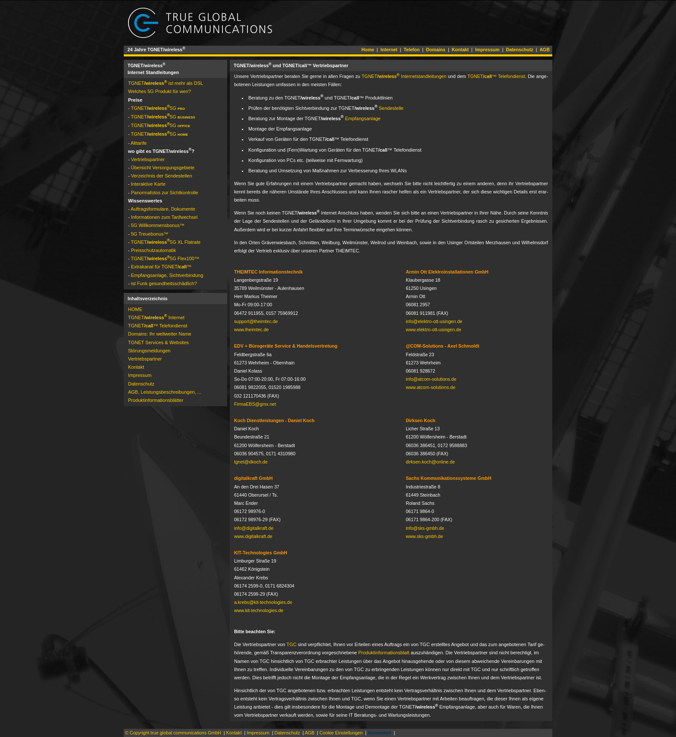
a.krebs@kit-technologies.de (263, 602)
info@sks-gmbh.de (425, 528)
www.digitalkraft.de (253, 536)
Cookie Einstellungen (341, 732)
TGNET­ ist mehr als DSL (165, 83)
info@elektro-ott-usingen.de (434, 321)
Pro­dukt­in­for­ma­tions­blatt (384, 652)
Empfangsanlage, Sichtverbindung (167, 275)
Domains (435, 49)
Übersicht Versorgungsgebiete (162, 167)
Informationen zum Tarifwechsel (164, 217)
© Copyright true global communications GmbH (173, 732)
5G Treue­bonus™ (150, 233)
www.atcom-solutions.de (430, 387)
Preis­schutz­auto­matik (153, 250)
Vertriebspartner (148, 159)
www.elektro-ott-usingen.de (433, 329)
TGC (291, 644)
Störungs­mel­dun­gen (149, 350)
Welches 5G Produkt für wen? (159, 91)
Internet (389, 49)
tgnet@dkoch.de (251, 461)
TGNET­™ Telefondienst (157, 325)
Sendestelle (391, 108)
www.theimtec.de (251, 329)
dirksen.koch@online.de (430, 461)
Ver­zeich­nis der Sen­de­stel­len (161, 175)
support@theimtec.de (256, 321)
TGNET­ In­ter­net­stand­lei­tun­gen (404, 76)
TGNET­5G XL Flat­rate (166, 242)
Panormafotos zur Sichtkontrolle (164, 192)
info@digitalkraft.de (253, 528)
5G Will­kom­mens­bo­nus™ (158, 225)
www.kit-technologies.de (258, 610)
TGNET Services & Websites (158, 342)
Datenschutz (519, 49)
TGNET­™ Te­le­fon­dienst (496, 76)
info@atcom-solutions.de (431, 379)
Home (367, 49)
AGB (544, 49)
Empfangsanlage (363, 118)
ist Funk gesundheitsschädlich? (164, 283)
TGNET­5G (158, 108)
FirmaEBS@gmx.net (255, 404)
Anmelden (379, 732)
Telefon (411, 49)
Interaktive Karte (148, 184)
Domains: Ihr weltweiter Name (159, 333)
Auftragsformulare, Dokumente (163, 208)
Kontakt (460, 49)
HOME (135, 309)
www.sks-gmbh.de (424, 536)
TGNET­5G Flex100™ (165, 258)
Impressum (487, 49)
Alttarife (139, 143)
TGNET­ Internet (156, 317)
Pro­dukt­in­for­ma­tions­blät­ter (155, 400)
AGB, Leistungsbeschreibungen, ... (164, 392)
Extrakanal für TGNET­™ (161, 266)
